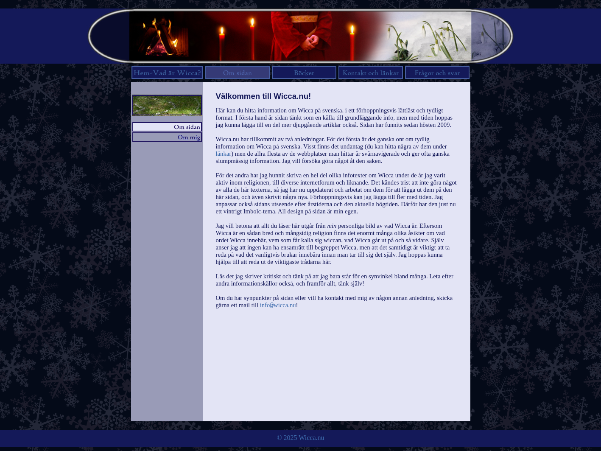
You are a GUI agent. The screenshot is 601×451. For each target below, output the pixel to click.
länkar (224, 153)
